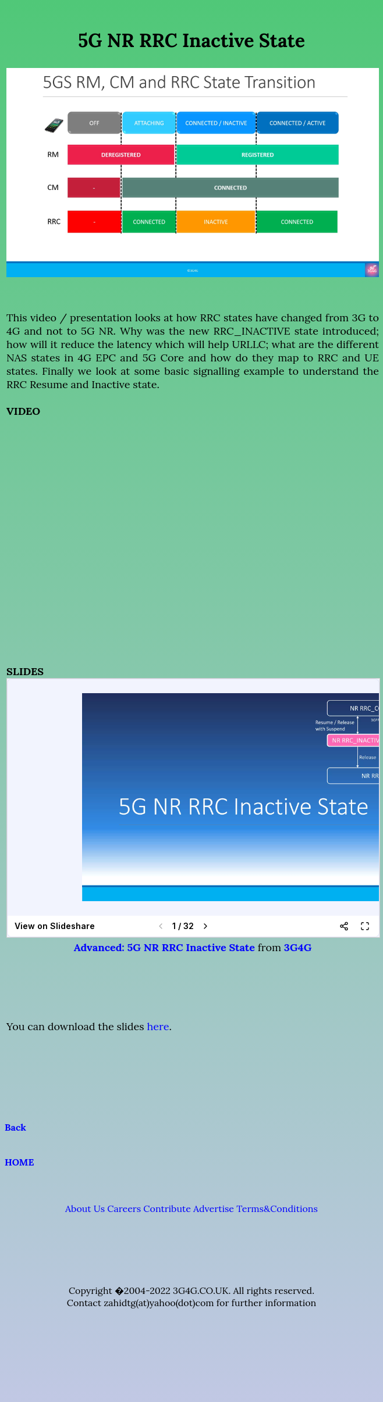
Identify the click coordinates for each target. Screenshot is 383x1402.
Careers (124, 1208)
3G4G (297, 947)
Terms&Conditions (277, 1208)
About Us (85, 1208)
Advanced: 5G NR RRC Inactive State (164, 947)
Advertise (213, 1208)
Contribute (166, 1208)
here (158, 1026)
